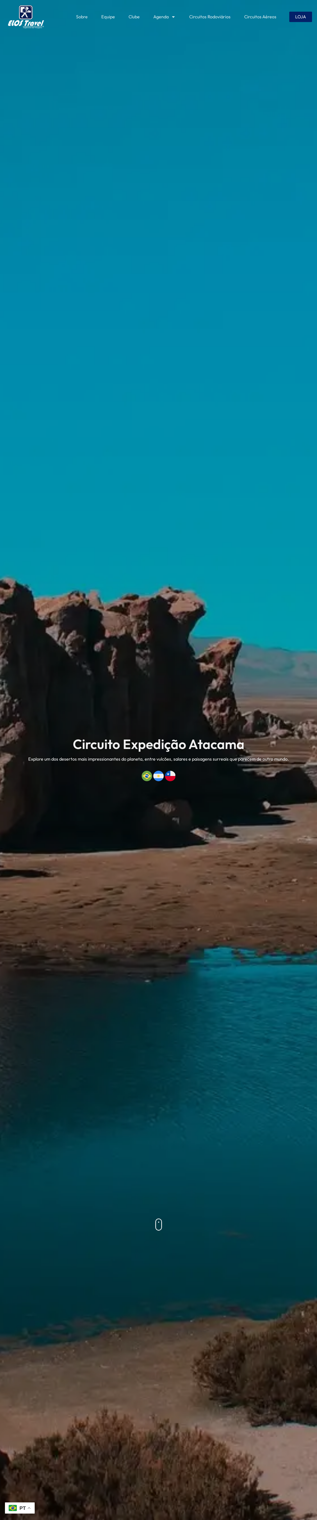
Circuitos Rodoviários (210, 17)
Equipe (108, 17)
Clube (134, 17)
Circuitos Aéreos (260, 17)
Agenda (164, 17)
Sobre (82, 17)
